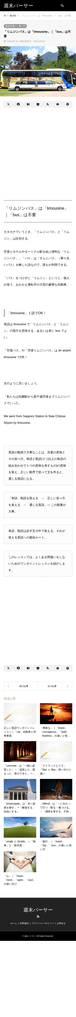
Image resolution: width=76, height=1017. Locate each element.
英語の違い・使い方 (15, 26)
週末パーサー (38, 910)
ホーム (13, 923)
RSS (38, 916)
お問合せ (61, 923)
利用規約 (24, 923)
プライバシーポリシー (43, 923)
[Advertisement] (38, 150)
